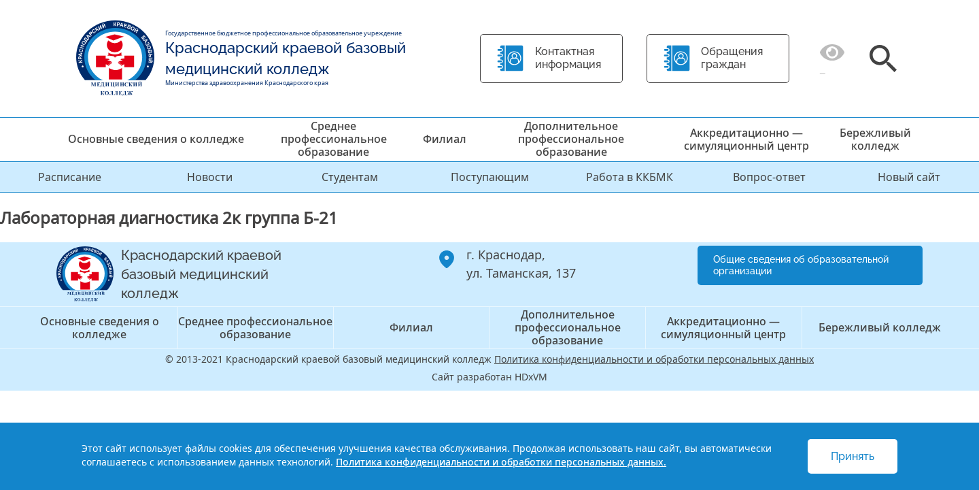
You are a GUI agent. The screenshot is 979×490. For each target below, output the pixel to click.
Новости (210, 176)
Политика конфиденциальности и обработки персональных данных (654, 359)
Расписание (69, 176)
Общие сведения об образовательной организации (801, 265)
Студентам (350, 176)
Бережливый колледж (875, 139)
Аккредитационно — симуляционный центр (746, 139)
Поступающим (490, 176)
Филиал (444, 138)
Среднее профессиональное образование (334, 138)
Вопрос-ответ (769, 176)
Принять (852, 456)
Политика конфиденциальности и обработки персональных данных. (501, 461)
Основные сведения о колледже (156, 138)
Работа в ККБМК (629, 176)
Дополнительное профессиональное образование (571, 138)
